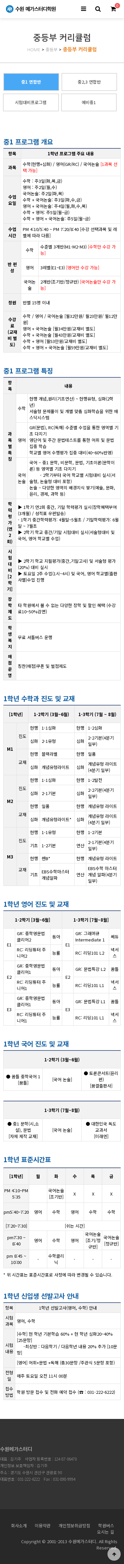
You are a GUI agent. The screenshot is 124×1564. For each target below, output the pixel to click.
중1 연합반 (31, 82)
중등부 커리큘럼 (80, 49)
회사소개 (19, 1525)
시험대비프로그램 (31, 102)
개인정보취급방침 (74, 1525)
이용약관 (43, 1525)
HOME (33, 50)
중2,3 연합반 (89, 82)
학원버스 (106, 1525)
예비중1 (89, 102)
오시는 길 (105, 1532)
